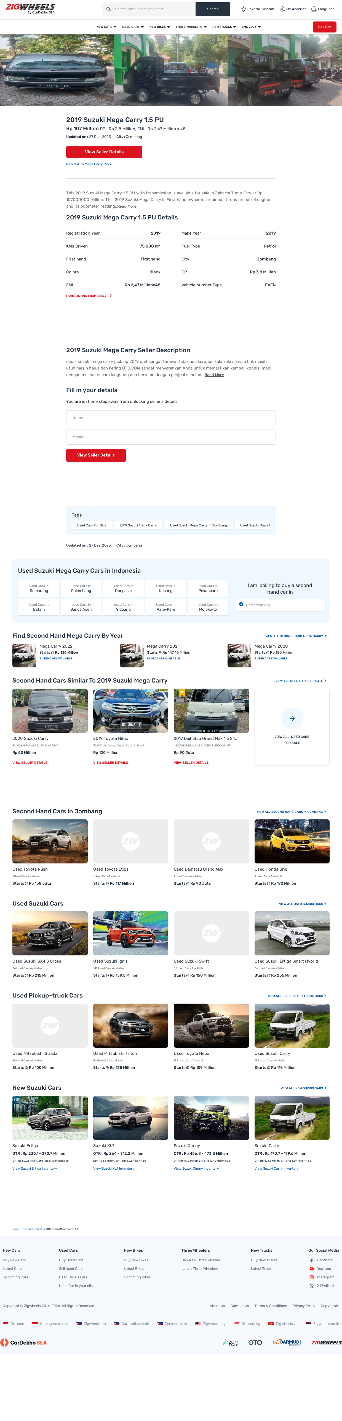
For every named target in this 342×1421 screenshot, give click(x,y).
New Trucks (222, 27)
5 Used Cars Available (55, 658)
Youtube (319, 1268)
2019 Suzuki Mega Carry (138, 525)
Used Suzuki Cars (310, 904)
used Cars (27, 1229)
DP (184, 272)
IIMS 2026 (249, 27)
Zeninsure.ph (172, 1324)
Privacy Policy (304, 1306)
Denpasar (123, 588)
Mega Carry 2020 (271, 646)
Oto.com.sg (247, 1324)
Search (212, 9)
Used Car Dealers (73, 1277)
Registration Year (83, 233)
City (185, 259)
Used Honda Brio (271, 869)
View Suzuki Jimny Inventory (196, 1168)
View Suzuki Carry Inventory (277, 1168)
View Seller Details (104, 151)
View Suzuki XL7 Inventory (113, 1168)
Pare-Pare (166, 607)
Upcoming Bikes (137, 1277)
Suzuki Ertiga (25, 1145)
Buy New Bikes (136, 1260)
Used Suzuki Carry (272, 1053)
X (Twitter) (321, 1286)
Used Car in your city (76, 1286)
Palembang (81, 588)
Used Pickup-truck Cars (304, 996)
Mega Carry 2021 (163, 646)
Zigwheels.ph (91, 1324)
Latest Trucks (262, 1269)
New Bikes (157, 27)
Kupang (166, 588)
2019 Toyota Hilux (110, 738)
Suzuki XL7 (103, 1145)
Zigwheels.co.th (322, 1324)
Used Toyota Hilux (191, 1053)
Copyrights (330, 1306)
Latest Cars (12, 1269)
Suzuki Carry (267, 1145)
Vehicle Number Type (201, 285)
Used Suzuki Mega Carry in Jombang (198, 525)
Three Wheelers (189, 27)
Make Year (191, 233)
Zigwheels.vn (283, 1324)
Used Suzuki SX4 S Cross (36, 961)
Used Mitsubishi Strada (34, 1053)
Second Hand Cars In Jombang (299, 812)
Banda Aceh (81, 607)
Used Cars (131, 27)
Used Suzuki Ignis (110, 961)
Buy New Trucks (264, 1260)
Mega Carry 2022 (56, 646)
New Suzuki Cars (311, 1088)
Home (15, 1229)
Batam (39, 607)
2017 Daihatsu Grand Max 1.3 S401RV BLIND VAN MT (206, 738)
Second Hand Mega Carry (303, 636)
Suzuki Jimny (187, 1145)
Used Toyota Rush (30, 869)
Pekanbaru (208, 588)
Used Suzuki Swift (191, 961)
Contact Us (240, 1306)
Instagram (321, 1277)
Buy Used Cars (71, 1260)
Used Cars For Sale (91, 525)
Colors (72, 272)
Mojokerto (208, 607)
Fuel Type (190, 246)
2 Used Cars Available (271, 658)
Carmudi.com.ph (131, 1324)
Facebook (320, 1260)
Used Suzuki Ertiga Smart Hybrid (286, 961)
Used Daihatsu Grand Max (198, 869)
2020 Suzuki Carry (30, 738)
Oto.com (13, 1324)
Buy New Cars (14, 1260)
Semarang (39, 588)
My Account (293, 9)
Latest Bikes (134, 1269)
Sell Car (324, 27)
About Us (217, 1306)
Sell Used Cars (71, 1269)
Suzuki (39, 1229)
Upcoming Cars (15, 1277)
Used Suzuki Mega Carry (259, 525)
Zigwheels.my (210, 1324)
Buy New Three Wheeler (200, 1260)
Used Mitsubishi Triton (115, 1053)
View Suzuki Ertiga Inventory (34, 1168)
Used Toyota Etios (111, 869)
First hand (76, 259)
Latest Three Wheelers (199, 1269)
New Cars (104, 27)
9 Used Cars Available (163, 658)
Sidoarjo (123, 607)
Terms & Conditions (271, 1306)
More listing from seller (89, 296)
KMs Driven (77, 246)
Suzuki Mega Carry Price (93, 164)
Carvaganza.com (50, 1324)
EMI (69, 285)
